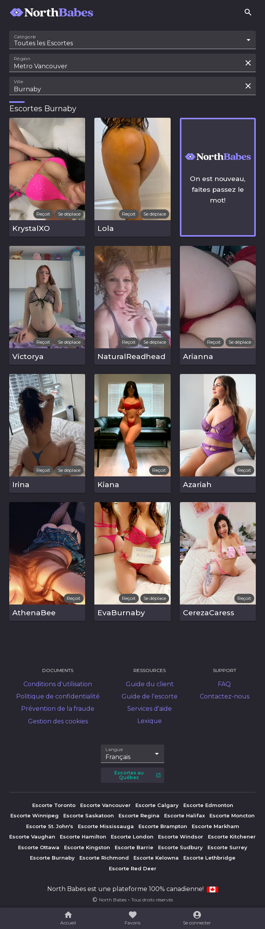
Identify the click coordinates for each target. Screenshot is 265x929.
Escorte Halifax (184, 815)
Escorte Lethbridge (209, 858)
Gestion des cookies (58, 721)
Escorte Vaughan (32, 836)
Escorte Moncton (232, 815)
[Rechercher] (248, 12)
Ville (19, 81)
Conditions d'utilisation (57, 684)
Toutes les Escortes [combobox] (43, 43)
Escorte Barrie (134, 847)
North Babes (113, 900)
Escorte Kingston (87, 847)
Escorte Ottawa (38, 847)
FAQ (224, 684)
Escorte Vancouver (105, 805)
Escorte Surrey (227, 847)
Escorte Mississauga (106, 826)
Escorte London (132, 836)
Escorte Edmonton (208, 805)
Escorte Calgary (157, 805)
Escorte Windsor (180, 836)
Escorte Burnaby (52, 858)
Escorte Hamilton (83, 836)
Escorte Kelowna (156, 858)
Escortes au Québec (137, 775)
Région (22, 58)
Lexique (149, 721)
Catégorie (25, 37)
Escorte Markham (215, 826)
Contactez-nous (224, 696)
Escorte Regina (139, 815)
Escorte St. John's (49, 826)
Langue (114, 749)
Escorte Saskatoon (88, 815)
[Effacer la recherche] (248, 63)
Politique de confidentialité (58, 696)
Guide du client (150, 684)
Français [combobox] (117, 757)
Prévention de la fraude (57, 708)
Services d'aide (149, 708)
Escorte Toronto (54, 805)
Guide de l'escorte (150, 696)
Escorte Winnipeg (34, 815)
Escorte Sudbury (180, 847)
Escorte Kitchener (232, 836)
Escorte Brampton (162, 826)
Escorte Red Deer (132, 868)
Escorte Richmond (104, 858)
